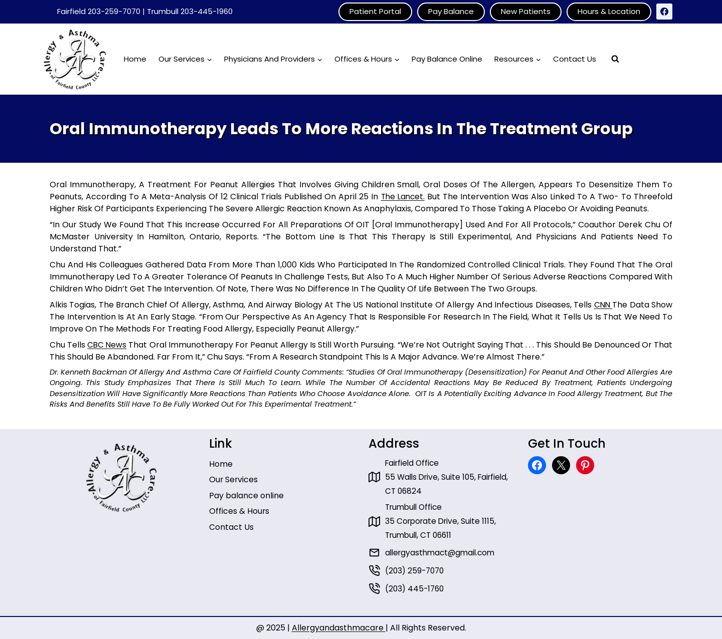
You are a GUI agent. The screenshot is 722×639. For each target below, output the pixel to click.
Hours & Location (609, 11)
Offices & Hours (239, 509)
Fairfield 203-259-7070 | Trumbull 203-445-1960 (145, 11)
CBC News (107, 345)
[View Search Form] (615, 59)
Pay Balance (451, 11)
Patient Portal (375, 11)
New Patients (526, 11)
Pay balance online (246, 493)
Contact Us (574, 59)
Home (135, 59)
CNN (602, 304)
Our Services (234, 477)
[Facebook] (664, 12)
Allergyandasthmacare (339, 627)
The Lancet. (403, 196)
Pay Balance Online (447, 59)
